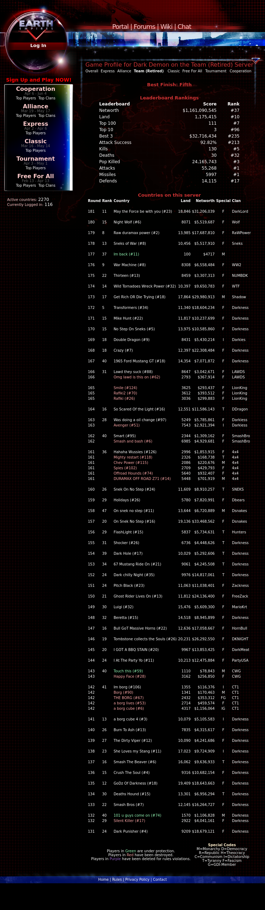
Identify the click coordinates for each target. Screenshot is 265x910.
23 (104, 751)
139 (91, 741)
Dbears (238, 500)
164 (91, 409)
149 (91, 607)
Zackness (240, 586)
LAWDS (238, 372)
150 (91, 596)
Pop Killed (109, 161)
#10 (234, 116)
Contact (160, 879)
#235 (234, 136)
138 (91, 751)
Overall (91, 71)
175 (91, 276)
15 (104, 222)
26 (104, 489)
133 (91, 805)
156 (91, 532)
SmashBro (241, 436)
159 (91, 500)
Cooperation (35, 89)
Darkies (238, 340)
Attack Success (115, 142)
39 (104, 553)
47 (104, 511)
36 (104, 452)
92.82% (208, 142)
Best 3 (106, 136)
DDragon (240, 409)
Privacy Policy (137, 879)
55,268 (209, 168)
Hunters (239, 532)
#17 (234, 181)
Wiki (166, 26)
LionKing (239, 388)
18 (104, 340)
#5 (236, 148)
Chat (184, 26)
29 (104, 500)
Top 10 (106, 129)
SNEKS (238, 489)
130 (212, 148)
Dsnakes (239, 511)
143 (91, 671)
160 (91, 489)
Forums (144, 26)
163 (91, 420)
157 (91, 521)
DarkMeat (240, 650)
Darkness (240, 308)
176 (91, 265)
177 (91, 254)
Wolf (236, 222)
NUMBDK (240, 276)
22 (104, 276)
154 (91, 553)
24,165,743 (204, 161)
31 (104, 372)
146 (91, 639)
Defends (108, 181)
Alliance (35, 106)
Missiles (107, 174)
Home (103, 879)
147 (91, 628)
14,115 (209, 181)
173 (91, 297)
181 (91, 211)
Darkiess (239, 420)
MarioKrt (239, 607)
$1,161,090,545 (200, 110)
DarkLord (240, 211)
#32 (234, 155)
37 (104, 254)
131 (91, 831)
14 (104, 286)
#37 (234, 110)
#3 (236, 161)
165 (91, 388)
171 (91, 318)
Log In (38, 45)
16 (104, 409)
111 (212, 123)
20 (104, 521)
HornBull (239, 628)
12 (104, 783)
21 (104, 596)
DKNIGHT (240, 639)
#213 (234, 142)
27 (104, 741)
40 (104, 361)
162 (91, 436)
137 (91, 762)
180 (91, 222)
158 (91, 511)
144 (91, 660)
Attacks (107, 168)
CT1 (235, 687)
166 (91, 372)
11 (104, 211)
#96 (234, 129)
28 (104, 420)
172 (91, 308)
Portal (120, 26)
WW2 (236, 265)
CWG (236, 671)
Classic (36, 141)
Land (104, 116)
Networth (109, 110)
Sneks (237, 243)
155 (91, 543)
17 (104, 297)
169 (91, 340)
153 (91, 564)
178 (91, 243)
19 (104, 639)
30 (214, 155)
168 (91, 350)
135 (91, 783)
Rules (117, 879)
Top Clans (47, 98)
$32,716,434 (203, 136)
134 (91, 794)
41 (104, 687)
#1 (236, 168)
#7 (236, 123)
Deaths (107, 155)
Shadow (239, 297)
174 (91, 286)
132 (91, 815)
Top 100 (107, 123)
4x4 (235, 452)
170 (91, 329)
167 (91, 361)
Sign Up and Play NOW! (39, 80)
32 (104, 618)
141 (91, 719)
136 (91, 773)
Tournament (35, 158)
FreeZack (240, 596)
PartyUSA (240, 660)
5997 (211, 174)
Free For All (35, 176)
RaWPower (241, 233)
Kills (103, 148)
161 (91, 452)
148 (91, 618)
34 (104, 564)
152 (91, 575)
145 (91, 650)
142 (91, 687)
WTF (236, 286)
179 (91, 233)
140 (91, 730)
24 (104, 575)
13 (104, 243)
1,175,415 (206, 116)
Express (35, 123)
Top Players (26, 98)
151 (91, 586)
